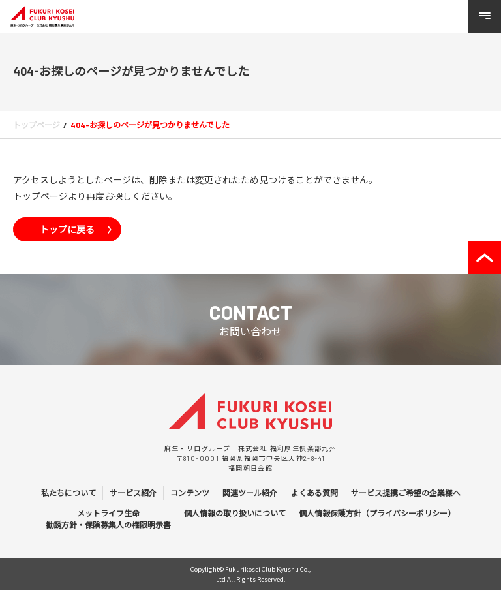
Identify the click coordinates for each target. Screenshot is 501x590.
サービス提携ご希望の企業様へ (406, 492)
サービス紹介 (133, 492)
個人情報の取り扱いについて (235, 513)
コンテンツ (189, 492)
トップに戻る (67, 229)
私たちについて (68, 492)
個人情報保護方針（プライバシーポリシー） (377, 513)
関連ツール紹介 (249, 492)
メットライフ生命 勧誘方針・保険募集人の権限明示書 (108, 518)
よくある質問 (314, 492)
